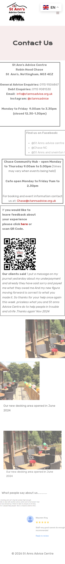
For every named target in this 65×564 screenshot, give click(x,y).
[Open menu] (57, 13)
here (24, 224)
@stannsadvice (34, 98)
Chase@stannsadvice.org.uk (36, 200)
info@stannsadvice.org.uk (31, 94)
